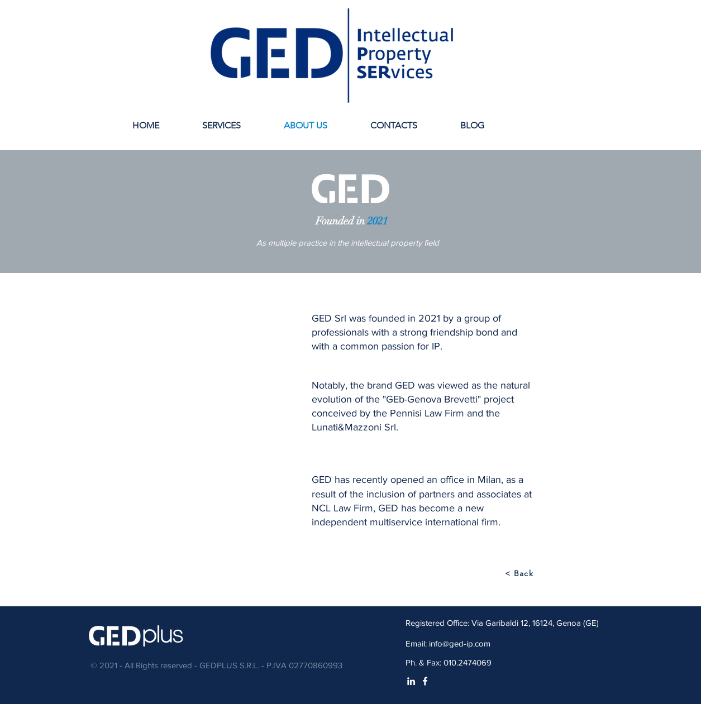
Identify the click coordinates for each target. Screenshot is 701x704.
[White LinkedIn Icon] (411, 681)
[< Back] (520, 573)
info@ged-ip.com (459, 643)
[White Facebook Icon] (425, 681)
